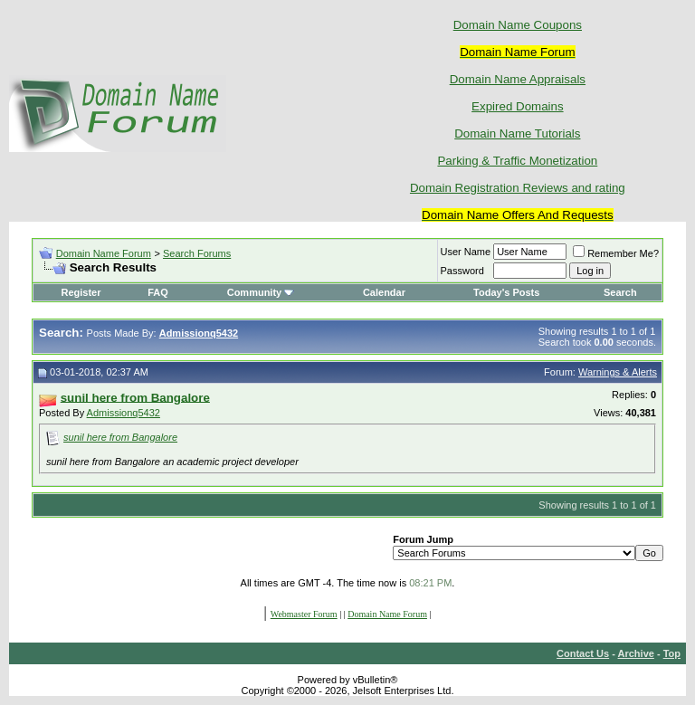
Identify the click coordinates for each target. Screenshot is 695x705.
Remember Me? (616, 253)
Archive (636, 653)
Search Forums (197, 253)
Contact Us (583, 653)
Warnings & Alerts (617, 372)
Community (261, 292)
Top (672, 653)
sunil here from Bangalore (120, 437)
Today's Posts (506, 292)
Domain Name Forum (103, 253)
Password (462, 270)
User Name (466, 251)
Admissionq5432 (123, 412)
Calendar (384, 292)
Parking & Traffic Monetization (517, 160)
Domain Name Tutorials (517, 133)
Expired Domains (517, 106)
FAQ (158, 292)
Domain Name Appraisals (518, 79)
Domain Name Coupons (517, 25)
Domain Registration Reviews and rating (517, 188)
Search (620, 292)
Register (80, 292)
